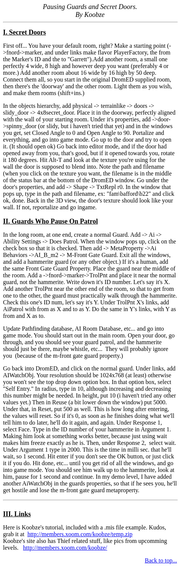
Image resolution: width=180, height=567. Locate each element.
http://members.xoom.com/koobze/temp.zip (80, 534)
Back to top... (161, 560)
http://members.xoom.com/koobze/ (65, 547)
